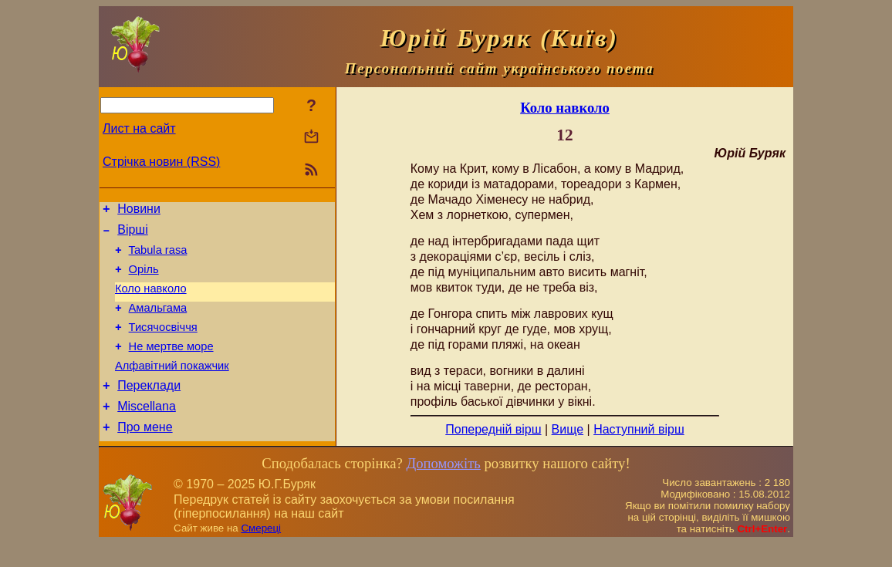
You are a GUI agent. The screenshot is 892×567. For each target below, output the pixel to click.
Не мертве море (171, 365)
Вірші (132, 234)
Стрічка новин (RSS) (161, 161)
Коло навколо (151, 300)
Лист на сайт (139, 128)
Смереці (261, 552)
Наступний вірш (638, 429)
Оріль (144, 278)
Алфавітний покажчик (172, 386)
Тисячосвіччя (163, 343)
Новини (138, 211)
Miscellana (146, 431)
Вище (568, 429)
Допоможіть (443, 487)
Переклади (149, 408)
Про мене (144, 454)
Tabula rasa (158, 257)
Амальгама (158, 322)
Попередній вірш (493, 429)
